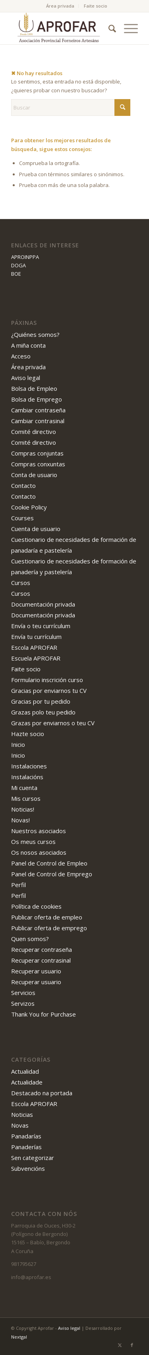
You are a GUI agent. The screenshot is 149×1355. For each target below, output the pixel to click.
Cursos (20, 583)
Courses (22, 518)
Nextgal (19, 1337)
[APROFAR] (61, 28)
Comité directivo (33, 432)
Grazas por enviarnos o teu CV (53, 723)
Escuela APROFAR (35, 658)
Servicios (23, 993)
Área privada (60, 6)
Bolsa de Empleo (34, 388)
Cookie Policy (29, 507)
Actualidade (27, 1082)
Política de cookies (36, 906)
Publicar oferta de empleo (46, 917)
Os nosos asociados (38, 852)
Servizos (23, 1003)
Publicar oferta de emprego (49, 928)
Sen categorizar (32, 1158)
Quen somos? (30, 939)
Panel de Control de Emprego (51, 874)
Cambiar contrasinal (37, 421)
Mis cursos (26, 798)
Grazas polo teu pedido (43, 712)
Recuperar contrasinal (41, 960)
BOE (16, 273)
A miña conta (28, 345)
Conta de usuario (34, 475)
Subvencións (28, 1168)
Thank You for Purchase (43, 1014)
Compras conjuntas (37, 453)
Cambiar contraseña (38, 410)
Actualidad (25, 1071)
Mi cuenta (24, 788)
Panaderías (26, 1147)
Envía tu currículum (36, 637)
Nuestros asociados (38, 831)
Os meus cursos (33, 842)
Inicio (18, 744)
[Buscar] (108, 28)
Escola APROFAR (34, 647)
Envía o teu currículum (40, 626)
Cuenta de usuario (35, 529)
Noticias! (22, 809)
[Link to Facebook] (132, 1345)
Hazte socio (27, 734)
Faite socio (95, 6)
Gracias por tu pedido (40, 701)
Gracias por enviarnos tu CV (49, 690)
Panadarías (26, 1136)
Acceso (21, 356)
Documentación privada (43, 604)
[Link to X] (120, 1345)
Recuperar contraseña (41, 949)
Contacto (23, 485)
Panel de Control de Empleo (49, 863)
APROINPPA (25, 257)
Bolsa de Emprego (36, 399)
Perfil (18, 885)
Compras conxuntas (38, 464)
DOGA (18, 265)
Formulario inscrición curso (47, 680)
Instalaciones (29, 766)
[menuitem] (60, 6)
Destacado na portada (41, 1093)
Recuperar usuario (36, 971)
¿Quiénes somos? (35, 334)
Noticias (22, 1114)
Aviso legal (25, 378)
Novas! (20, 820)
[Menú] (127, 28)
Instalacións (27, 777)
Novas (20, 1125)
